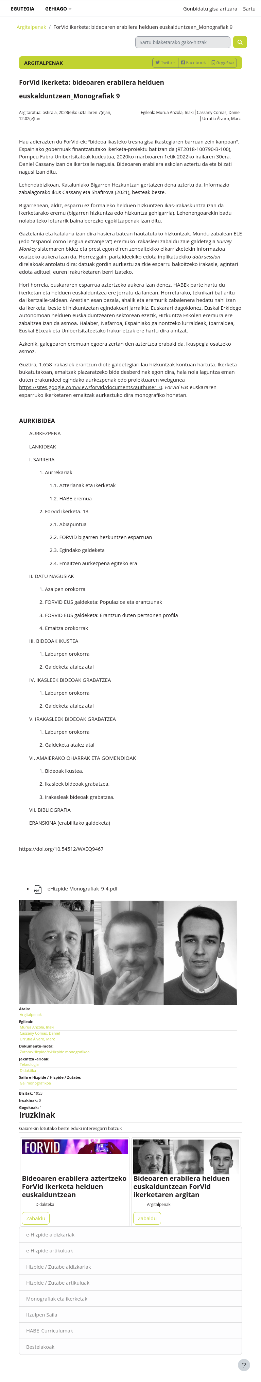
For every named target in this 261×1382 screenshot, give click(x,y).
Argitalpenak (31, 26)
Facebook (193, 62)
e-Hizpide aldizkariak (50, 1234)
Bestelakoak (40, 1346)
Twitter (165, 62)
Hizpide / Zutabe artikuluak (57, 1282)
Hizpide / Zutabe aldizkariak (58, 1266)
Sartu (249, 8)
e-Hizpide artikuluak (49, 1250)
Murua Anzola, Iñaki (175, 112)
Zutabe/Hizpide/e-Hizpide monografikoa (54, 1051)
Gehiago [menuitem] (56, 8)
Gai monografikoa (35, 1083)
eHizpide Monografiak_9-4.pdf (75, 888)
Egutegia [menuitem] (22, 8)
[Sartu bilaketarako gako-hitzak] (182, 42)
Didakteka (44, 1204)
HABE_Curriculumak (49, 1330)
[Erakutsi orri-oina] (244, 1365)
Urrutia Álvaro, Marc (221, 118)
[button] (152, 8)
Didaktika (28, 1070)
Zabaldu (35, 1218)
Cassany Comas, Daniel (219, 112)
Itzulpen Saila (41, 1314)
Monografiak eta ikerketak (56, 1298)
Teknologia (29, 1064)
